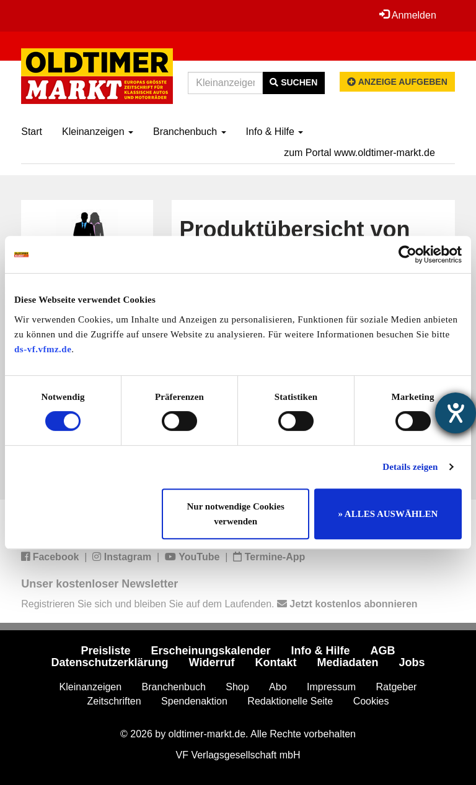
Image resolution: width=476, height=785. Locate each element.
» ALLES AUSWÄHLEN (388, 514)
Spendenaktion (194, 701)
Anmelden (407, 14)
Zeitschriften (114, 701)
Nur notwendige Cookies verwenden (235, 513)
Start (31, 131)
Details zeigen (410, 467)
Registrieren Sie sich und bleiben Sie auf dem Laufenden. (219, 604)
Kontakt (275, 662)
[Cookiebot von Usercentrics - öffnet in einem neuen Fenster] (407, 254)
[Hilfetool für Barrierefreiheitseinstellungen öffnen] (455, 412)
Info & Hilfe (275, 131)
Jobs (412, 662)
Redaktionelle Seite (290, 701)
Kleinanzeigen (97, 131)
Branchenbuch (189, 131)
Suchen (293, 82)
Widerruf (212, 662)
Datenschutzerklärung (110, 662)
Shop (237, 687)
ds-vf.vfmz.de (42, 349)
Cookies (371, 701)
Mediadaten (347, 662)
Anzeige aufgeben (397, 82)
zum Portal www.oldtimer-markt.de (359, 152)
